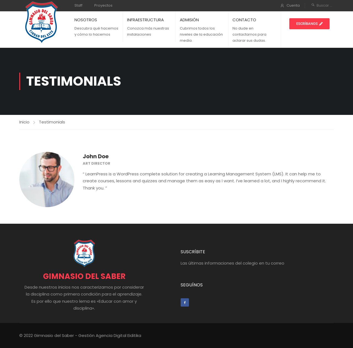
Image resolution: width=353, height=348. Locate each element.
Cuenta (293, 5)
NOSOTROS (85, 20)
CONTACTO (244, 20)
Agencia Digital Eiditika (118, 335)
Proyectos (103, 5)
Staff (78, 5)
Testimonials (52, 122)
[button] (309, 23)
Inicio (24, 122)
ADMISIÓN (189, 20)
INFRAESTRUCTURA (145, 20)
